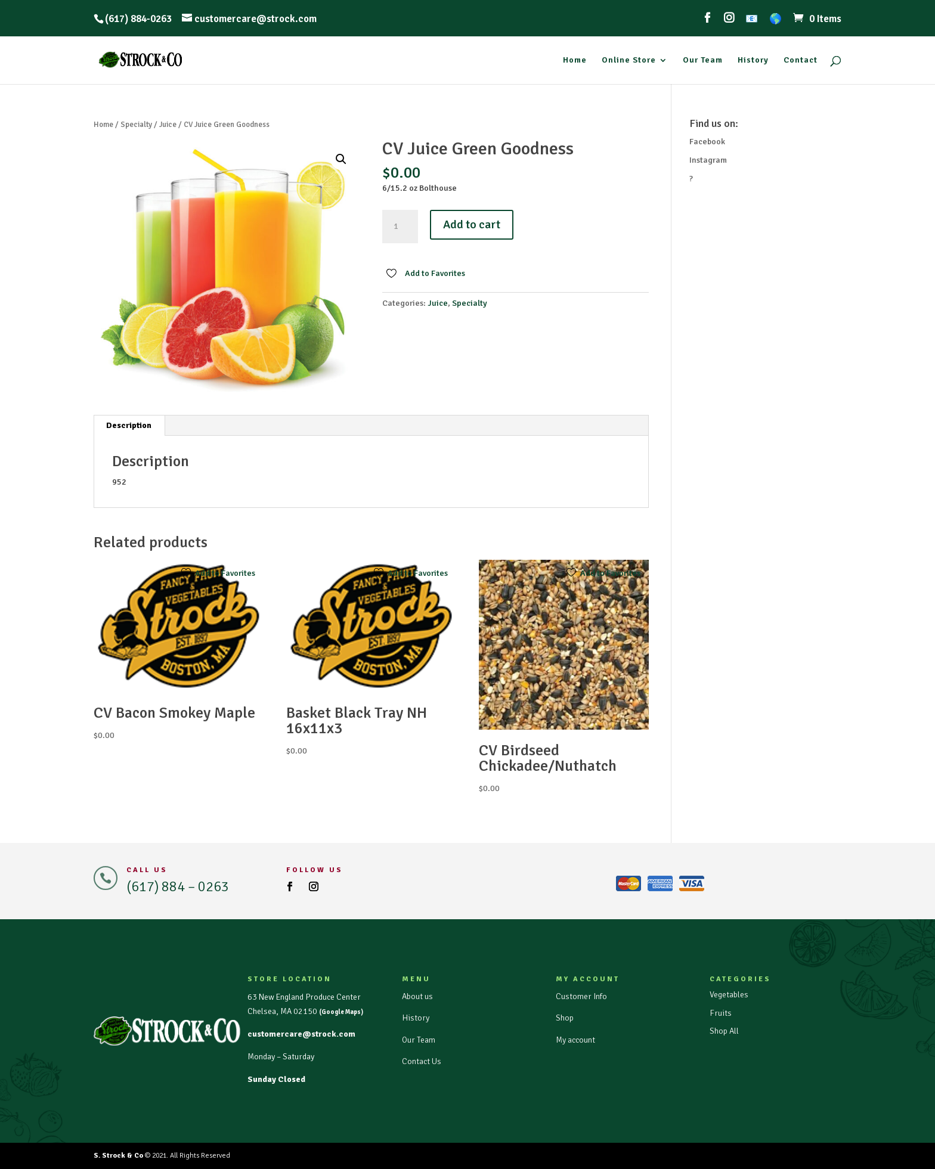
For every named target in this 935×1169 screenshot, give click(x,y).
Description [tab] (128, 425)
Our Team (703, 60)
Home (575, 60)
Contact (801, 60)
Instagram (708, 160)
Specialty (136, 124)
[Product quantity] (400, 226)
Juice (168, 124)
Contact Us (421, 1061)
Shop (565, 1018)
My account (575, 1040)
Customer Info (581, 996)
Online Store (629, 60)
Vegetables (729, 995)
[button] (341, 159)
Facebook (707, 142)
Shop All (724, 1031)
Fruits (721, 1013)
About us (417, 996)
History (753, 60)
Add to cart (471, 224)
